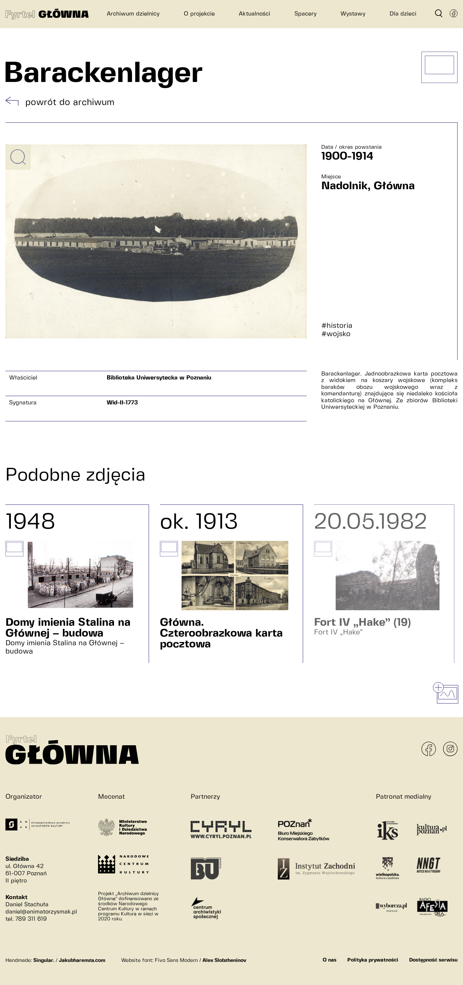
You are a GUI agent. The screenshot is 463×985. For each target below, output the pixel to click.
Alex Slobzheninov (224, 960)
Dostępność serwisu (433, 960)
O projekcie (199, 14)
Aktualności (254, 14)
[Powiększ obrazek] (18, 157)
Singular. (43, 960)
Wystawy (352, 14)
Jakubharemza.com (82, 960)
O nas (329, 960)
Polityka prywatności (372, 960)
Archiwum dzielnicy (133, 14)
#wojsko (336, 334)
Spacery (305, 14)
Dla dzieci (403, 14)
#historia (336, 325)
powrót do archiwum (69, 102)
